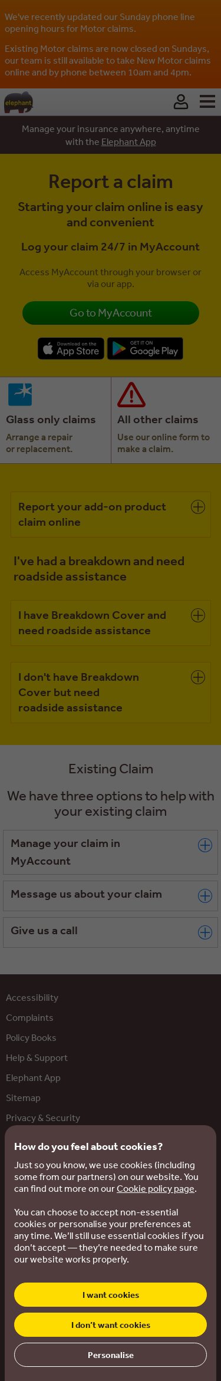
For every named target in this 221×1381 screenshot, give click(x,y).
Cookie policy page (155, 1188)
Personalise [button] (111, 1354)
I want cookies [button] (111, 1294)
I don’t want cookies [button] (110, 1324)
